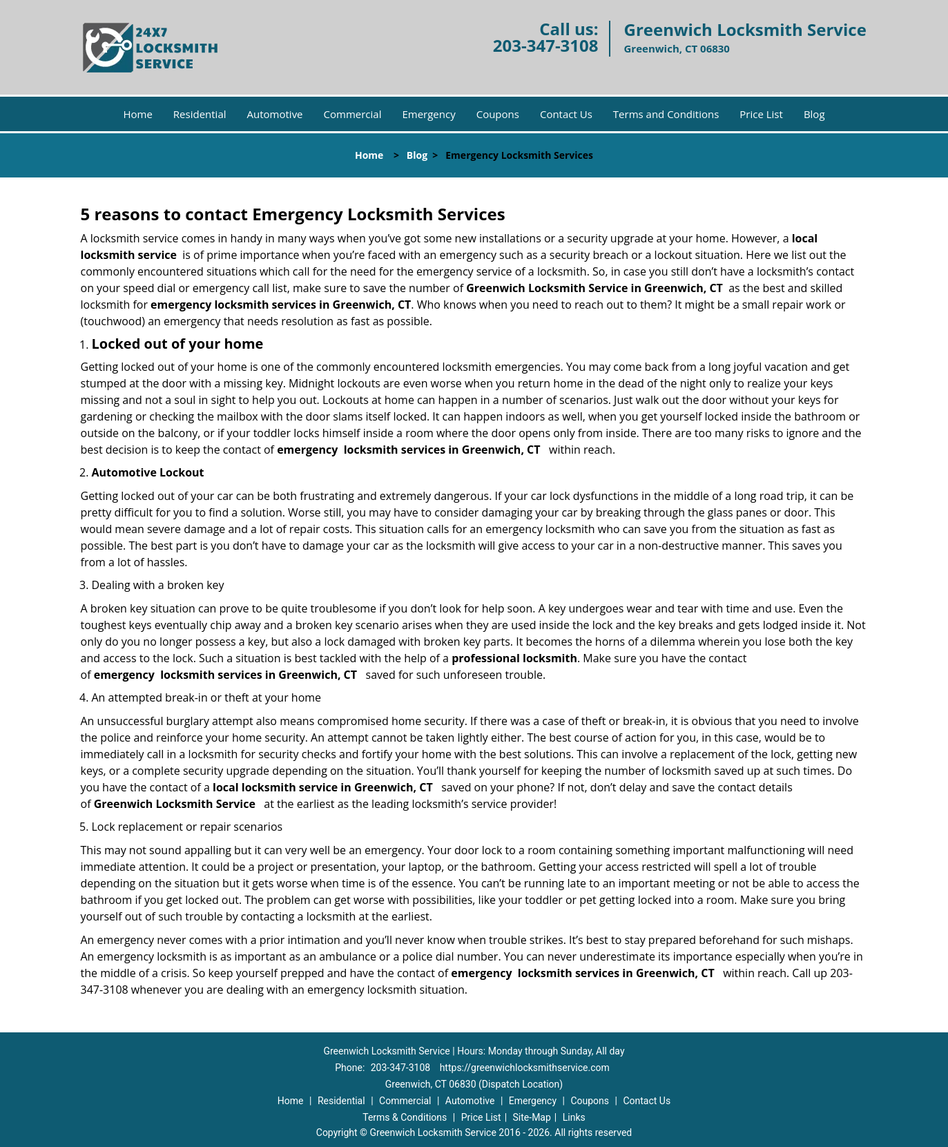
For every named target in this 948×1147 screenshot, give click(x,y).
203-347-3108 (546, 45)
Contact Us (566, 114)
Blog (814, 114)
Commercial (353, 114)
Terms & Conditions (404, 1117)
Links (574, 1117)
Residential (199, 114)
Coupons (497, 114)
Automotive (275, 114)
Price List (761, 114)
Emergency (428, 114)
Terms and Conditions (666, 114)
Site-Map (532, 1117)
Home (137, 114)
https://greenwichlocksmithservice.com (525, 1067)
